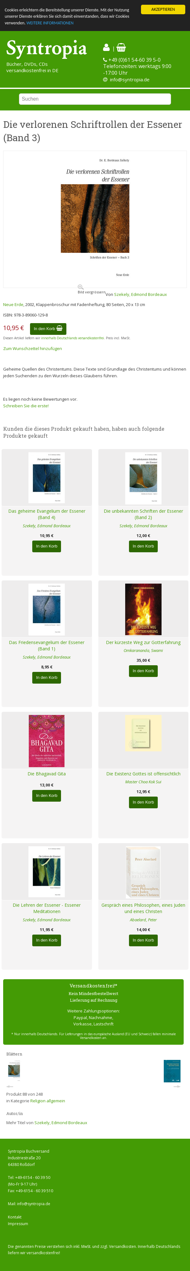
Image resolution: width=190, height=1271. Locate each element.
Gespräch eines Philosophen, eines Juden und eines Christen (143, 908)
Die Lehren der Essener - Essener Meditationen (47, 908)
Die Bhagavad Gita (47, 774)
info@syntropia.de (130, 79)
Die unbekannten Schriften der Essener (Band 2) (143, 514)
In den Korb (48, 328)
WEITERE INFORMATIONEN (50, 23)
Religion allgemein (47, 1101)
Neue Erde (13, 304)
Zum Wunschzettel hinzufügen (32, 348)
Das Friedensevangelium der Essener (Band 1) (46, 645)
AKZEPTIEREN (163, 9)
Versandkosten (122, 1246)
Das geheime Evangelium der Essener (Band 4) (46, 514)
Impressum (18, 1223)
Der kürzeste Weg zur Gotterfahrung (143, 642)
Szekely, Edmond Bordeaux (140, 294)
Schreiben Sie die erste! (26, 406)
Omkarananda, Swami (143, 650)
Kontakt (14, 1217)
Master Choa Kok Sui (143, 782)
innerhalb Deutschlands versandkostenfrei (72, 338)
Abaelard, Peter (143, 920)
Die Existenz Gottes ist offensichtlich (143, 774)
